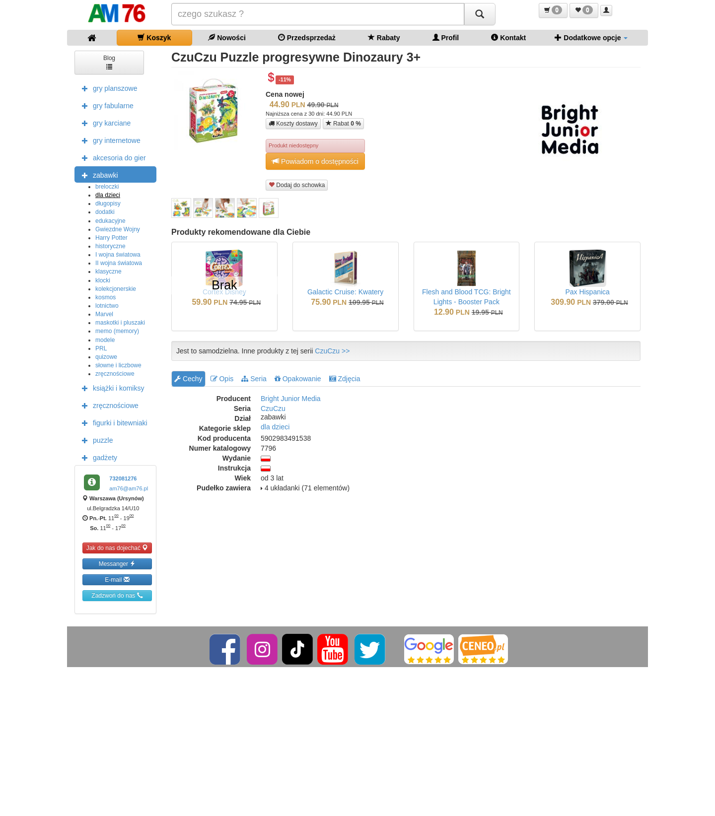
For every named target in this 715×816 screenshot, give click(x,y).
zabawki (97, 174)
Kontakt (508, 37)
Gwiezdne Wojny (117, 229)
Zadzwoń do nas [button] (117, 595)
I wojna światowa (118, 254)
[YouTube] (333, 648)
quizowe (106, 356)
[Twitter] (370, 648)
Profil (445, 37)
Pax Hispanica (587, 292)
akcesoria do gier (111, 157)
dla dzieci (107, 195)
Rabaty (384, 37)
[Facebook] (225, 648)
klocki (102, 280)
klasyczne (108, 271)
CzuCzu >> (332, 351)
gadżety (97, 457)
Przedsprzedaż (307, 37)
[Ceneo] (483, 648)
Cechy (188, 379)
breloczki (107, 186)
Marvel (104, 314)
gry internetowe (109, 140)
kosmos (105, 297)
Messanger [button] (117, 563)
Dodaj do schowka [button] (297, 185)
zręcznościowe (115, 373)
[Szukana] (317, 14)
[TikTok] (297, 648)
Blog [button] (109, 62)
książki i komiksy (110, 387)
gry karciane (104, 122)
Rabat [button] (343, 123)
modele (105, 340)
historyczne (110, 246)
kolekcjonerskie (115, 288)
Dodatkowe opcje (591, 37)
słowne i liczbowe (118, 365)
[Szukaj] (479, 14)
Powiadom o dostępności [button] (315, 161)
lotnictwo (107, 305)
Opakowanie (298, 379)
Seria (254, 379)
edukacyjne (110, 220)
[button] (553, 10)
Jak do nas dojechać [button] (117, 547)
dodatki (105, 211)
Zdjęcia (344, 379)
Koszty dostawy (293, 123)
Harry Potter (111, 237)
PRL (101, 348)
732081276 (123, 478)
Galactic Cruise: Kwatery (345, 292)
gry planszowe (107, 87)
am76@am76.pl (128, 488)
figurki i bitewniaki (112, 422)
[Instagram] (263, 648)
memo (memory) (117, 331)
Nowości (226, 37)
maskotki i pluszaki (120, 322)
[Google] (429, 648)
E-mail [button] (117, 579)
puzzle (95, 439)
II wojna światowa (118, 263)
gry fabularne (105, 105)
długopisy (108, 203)
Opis (222, 379)
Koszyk (154, 37)
